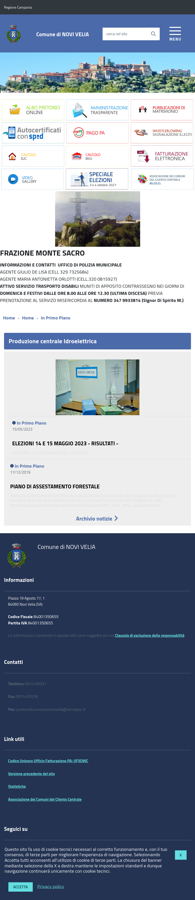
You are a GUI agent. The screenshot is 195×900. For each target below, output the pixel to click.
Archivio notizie (97, 518)
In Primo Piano (55, 317)
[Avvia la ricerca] (153, 34)
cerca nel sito (116, 34)
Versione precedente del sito (31, 774)
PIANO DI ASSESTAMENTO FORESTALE (55, 486)
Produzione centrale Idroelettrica (53, 341)
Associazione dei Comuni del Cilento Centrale (45, 799)
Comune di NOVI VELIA (62, 34)
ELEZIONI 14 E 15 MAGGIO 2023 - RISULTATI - (65, 443)
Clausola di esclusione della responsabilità (149, 635)
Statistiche (17, 786)
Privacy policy (50, 886)
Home (9, 317)
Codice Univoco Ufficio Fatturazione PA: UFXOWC (48, 761)
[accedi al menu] (175, 33)
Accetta (20, 887)
